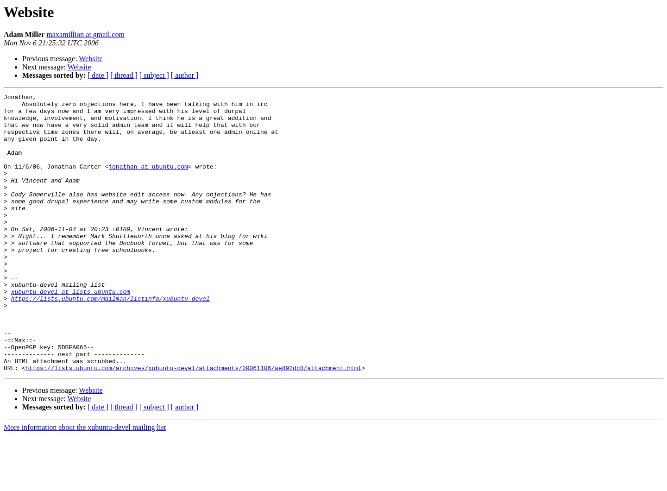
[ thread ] (124, 75)
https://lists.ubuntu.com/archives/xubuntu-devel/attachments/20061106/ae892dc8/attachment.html (193, 423)
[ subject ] (154, 75)
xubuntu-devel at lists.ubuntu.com (70, 331)
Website (90, 59)
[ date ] (98, 75)
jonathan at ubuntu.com (148, 181)
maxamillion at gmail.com (85, 34)
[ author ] (185, 75)
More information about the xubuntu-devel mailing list (85, 483)
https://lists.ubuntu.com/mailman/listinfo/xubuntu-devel (110, 340)
